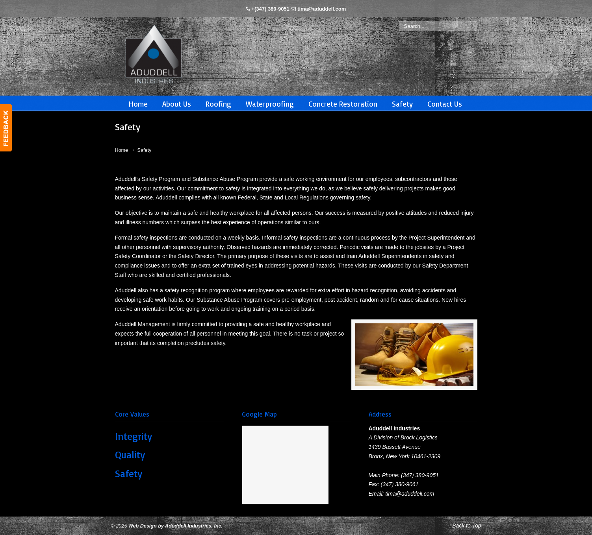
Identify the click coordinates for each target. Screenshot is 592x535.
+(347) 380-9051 (270, 9)
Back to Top (466, 525)
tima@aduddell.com (321, 9)
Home (121, 150)
